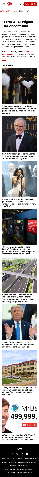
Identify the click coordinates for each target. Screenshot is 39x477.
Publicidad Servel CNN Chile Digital (27, 462)
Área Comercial (6, 459)
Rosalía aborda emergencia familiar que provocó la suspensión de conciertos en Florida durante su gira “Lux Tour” (19, 203)
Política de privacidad (31, 459)
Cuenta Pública (17, 11)
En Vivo (14, 459)
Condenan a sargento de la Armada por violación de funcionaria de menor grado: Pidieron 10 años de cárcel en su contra (19, 110)
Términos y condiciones (9, 462)
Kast (27, 11)
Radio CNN (30, 4)
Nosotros (20, 459)
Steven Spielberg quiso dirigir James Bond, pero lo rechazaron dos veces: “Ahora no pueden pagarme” (18, 156)
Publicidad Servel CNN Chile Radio (19, 466)
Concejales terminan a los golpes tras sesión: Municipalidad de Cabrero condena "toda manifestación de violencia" (19, 391)
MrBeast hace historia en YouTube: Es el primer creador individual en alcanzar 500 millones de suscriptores (19, 437)
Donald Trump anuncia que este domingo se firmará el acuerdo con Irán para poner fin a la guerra (18, 344)
